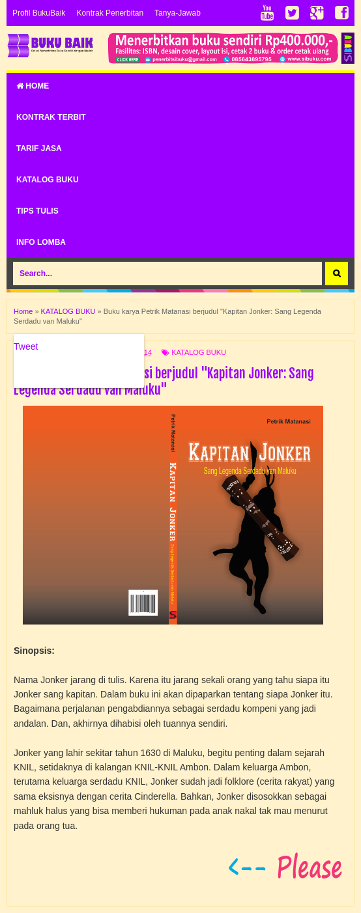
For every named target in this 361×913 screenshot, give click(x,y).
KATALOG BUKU (47, 179)
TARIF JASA (39, 148)
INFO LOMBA (41, 242)
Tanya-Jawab (177, 13)
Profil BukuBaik (38, 13)
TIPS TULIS (37, 211)
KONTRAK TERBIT (51, 117)
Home (32, 86)
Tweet (26, 346)
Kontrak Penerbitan (109, 13)
